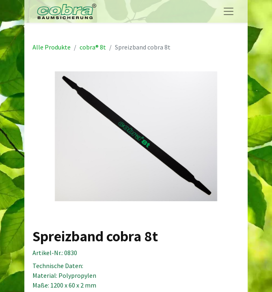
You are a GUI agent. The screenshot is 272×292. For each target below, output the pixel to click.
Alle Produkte (51, 47)
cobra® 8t (93, 47)
